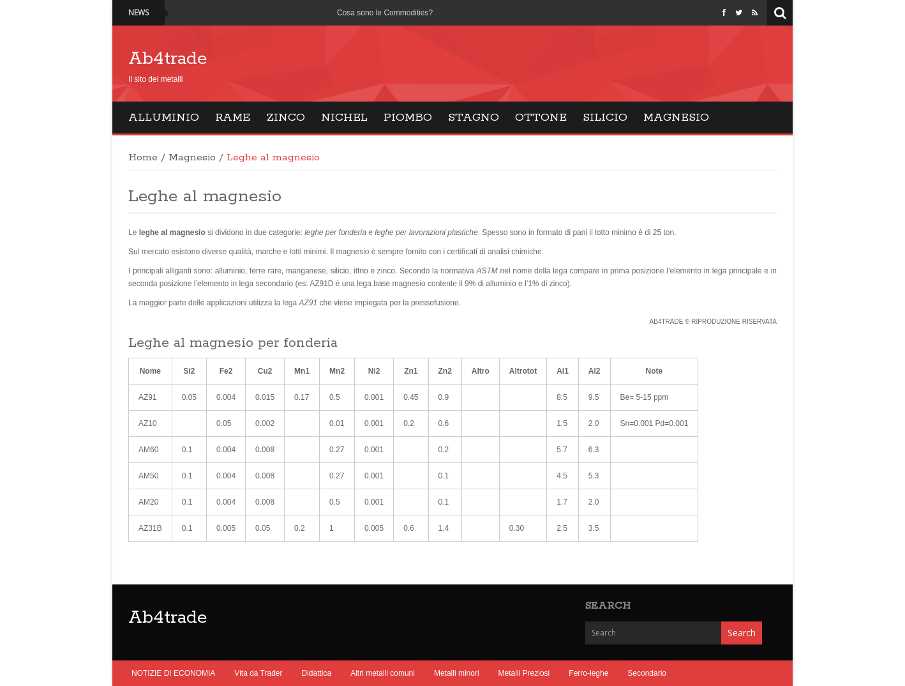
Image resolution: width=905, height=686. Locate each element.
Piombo (408, 117)
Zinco (285, 117)
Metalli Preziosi (524, 673)
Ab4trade (167, 58)
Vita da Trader (258, 673)
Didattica (317, 673)
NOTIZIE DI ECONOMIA (173, 673)
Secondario (646, 673)
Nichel (344, 117)
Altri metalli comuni (382, 673)
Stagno (473, 117)
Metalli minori (456, 673)
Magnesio (676, 117)
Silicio (605, 117)
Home (143, 157)
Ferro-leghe (588, 673)
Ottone (541, 117)
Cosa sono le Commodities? (385, 12)
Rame (232, 117)
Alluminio (163, 117)
